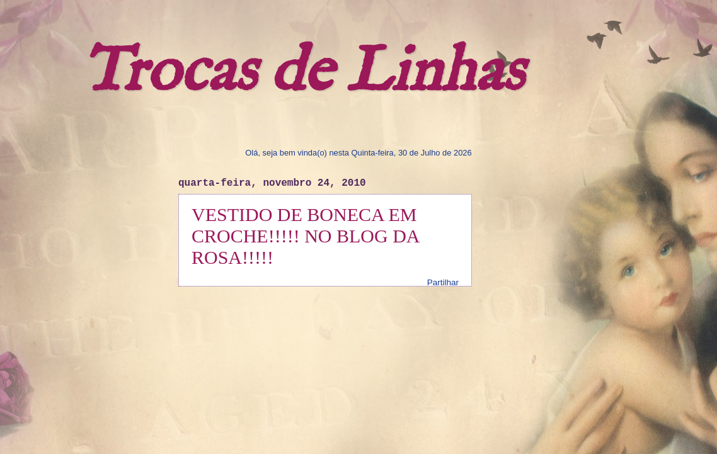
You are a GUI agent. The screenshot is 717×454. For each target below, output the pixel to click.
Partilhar (443, 282)
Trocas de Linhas (302, 73)
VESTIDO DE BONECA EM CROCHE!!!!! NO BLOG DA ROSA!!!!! (305, 236)
